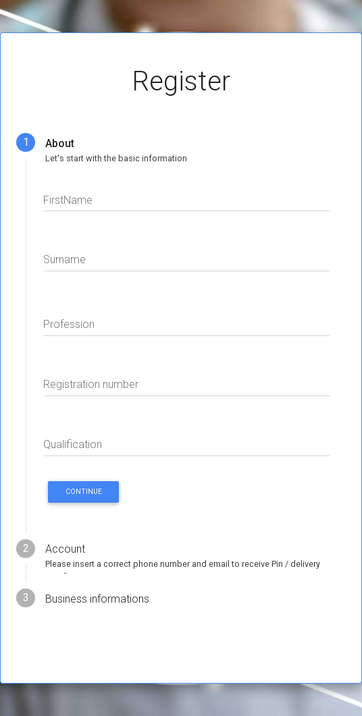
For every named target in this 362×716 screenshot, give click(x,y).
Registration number (90, 384)
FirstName (68, 200)
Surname (64, 259)
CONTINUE (84, 491)
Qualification (72, 444)
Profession (69, 324)
